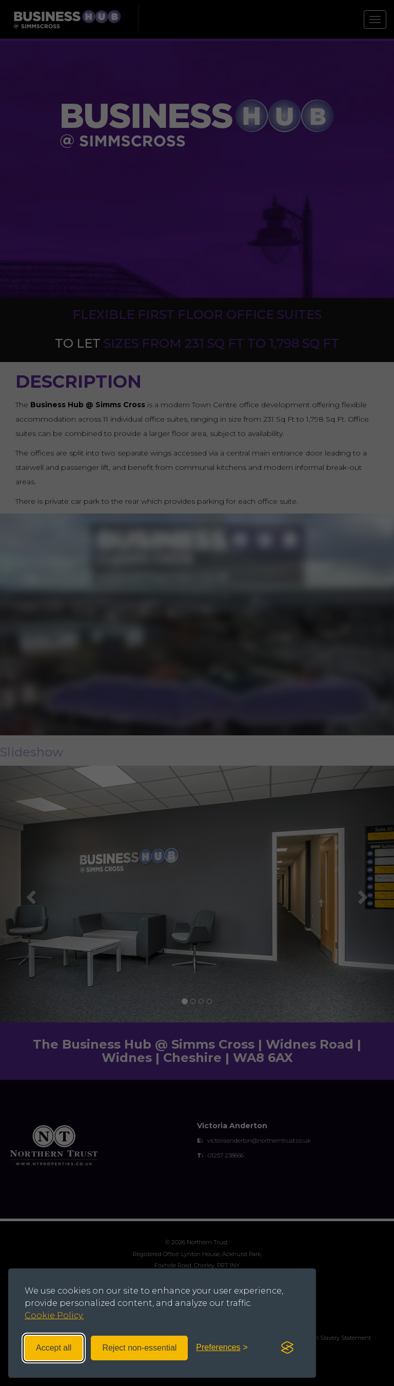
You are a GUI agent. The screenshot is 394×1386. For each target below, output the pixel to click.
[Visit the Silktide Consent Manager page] (287, 1347)
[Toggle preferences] (222, 1347)
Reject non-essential (139, 1347)
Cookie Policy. (54, 1315)
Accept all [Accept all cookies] (53, 1347)
